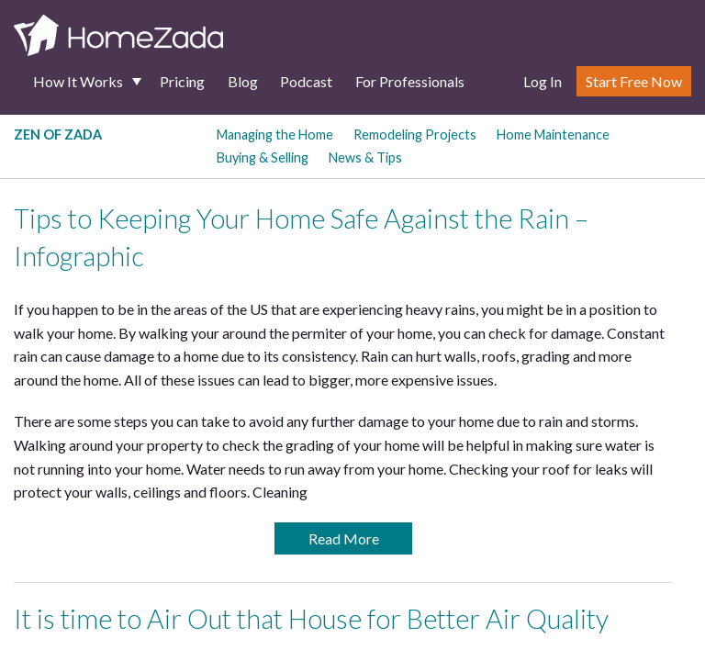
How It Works (78, 81)
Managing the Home (275, 134)
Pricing (182, 81)
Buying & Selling (262, 157)
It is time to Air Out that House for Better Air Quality (311, 618)
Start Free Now (634, 81)
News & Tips (365, 157)
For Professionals (409, 81)
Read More (343, 538)
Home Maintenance (553, 134)
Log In (542, 81)
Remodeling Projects (414, 134)
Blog (243, 81)
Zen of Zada (58, 134)
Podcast (306, 81)
